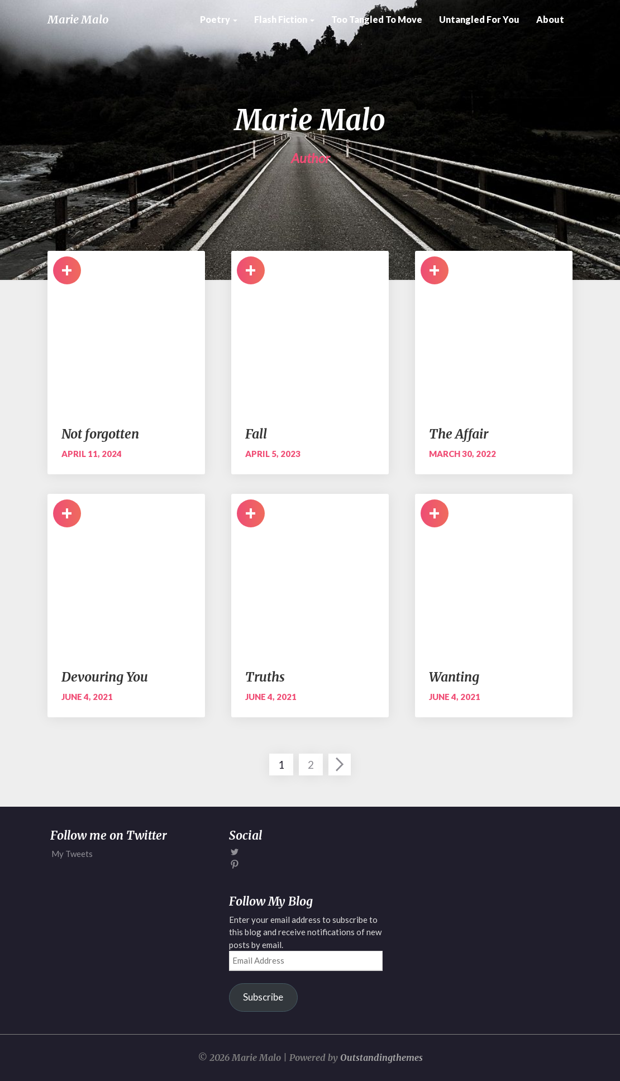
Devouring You (104, 677)
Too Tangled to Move (376, 19)
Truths (265, 677)
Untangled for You (479, 19)
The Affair (458, 434)
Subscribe (263, 997)
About (550, 19)
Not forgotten (100, 434)
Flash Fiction (284, 19)
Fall (256, 434)
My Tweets (72, 854)
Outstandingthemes (381, 1057)
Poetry (218, 19)
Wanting (454, 677)
